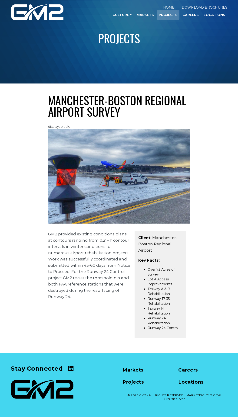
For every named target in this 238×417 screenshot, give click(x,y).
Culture (120, 15)
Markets (145, 15)
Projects (168, 15)
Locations (214, 15)
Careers (190, 15)
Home (168, 7)
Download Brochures (204, 7)
